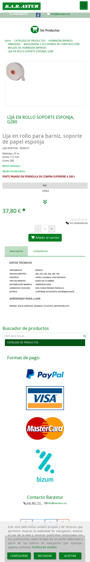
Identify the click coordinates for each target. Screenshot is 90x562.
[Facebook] (38, 15)
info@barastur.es (60, 14)
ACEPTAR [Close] (70, 555)
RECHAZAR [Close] (45, 555)
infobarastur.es (57, 503)
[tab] (16, 251)
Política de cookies (44, 547)
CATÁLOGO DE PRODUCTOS (22, 342)
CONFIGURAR (19, 555)
